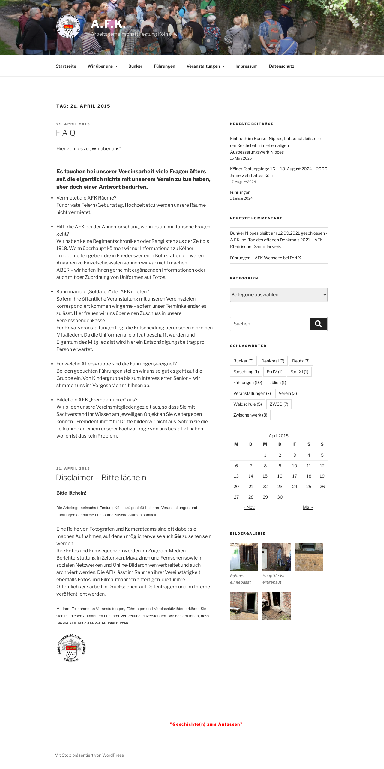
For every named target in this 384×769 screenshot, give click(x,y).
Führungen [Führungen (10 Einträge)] (247, 382)
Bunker (135, 66)
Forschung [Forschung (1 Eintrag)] (246, 371)
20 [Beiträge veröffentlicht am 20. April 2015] (236, 486)
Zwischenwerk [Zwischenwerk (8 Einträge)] (250, 414)
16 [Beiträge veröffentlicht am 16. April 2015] (280, 475)
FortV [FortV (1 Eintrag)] (275, 371)
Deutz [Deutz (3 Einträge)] (301, 360)
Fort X (295, 257)
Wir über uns (103, 66)
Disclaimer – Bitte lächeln (101, 477)
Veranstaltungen (206, 66)
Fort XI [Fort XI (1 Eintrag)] (299, 371)
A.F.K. (109, 23)
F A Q (66, 132)
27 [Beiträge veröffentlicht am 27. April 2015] (236, 496)
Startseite (66, 66)
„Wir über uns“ (105, 148)
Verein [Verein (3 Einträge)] (288, 393)
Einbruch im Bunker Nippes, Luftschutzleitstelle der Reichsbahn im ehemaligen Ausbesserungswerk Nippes (275, 145)
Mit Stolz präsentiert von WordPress (89, 755)
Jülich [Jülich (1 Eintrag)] (278, 382)
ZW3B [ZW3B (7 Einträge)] (279, 404)
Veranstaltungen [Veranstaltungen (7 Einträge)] (252, 393)
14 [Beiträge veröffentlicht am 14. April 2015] (251, 475)
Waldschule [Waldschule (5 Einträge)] (247, 404)
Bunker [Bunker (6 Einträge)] (243, 360)
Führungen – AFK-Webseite (256, 257)
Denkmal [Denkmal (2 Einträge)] (272, 360)
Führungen (164, 66)
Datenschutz (281, 66)
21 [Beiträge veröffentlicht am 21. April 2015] (251, 486)
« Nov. (249, 507)
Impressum (247, 66)
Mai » (308, 507)
